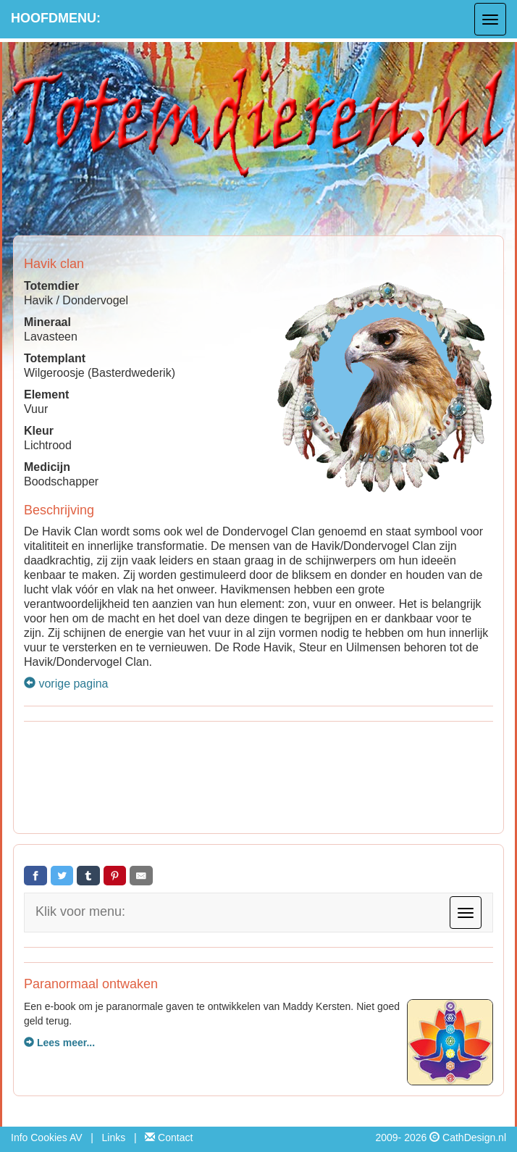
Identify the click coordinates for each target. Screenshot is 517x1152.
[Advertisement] (258, 779)
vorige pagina (66, 683)
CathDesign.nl (474, 1137)
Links (114, 1137)
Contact (169, 1137)
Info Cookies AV (47, 1137)
